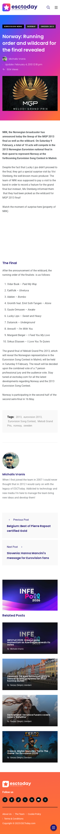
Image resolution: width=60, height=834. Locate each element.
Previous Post (18, 519)
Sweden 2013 (47, 27)
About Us (7, 814)
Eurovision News (13, 27)
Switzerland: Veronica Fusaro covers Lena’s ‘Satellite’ (28, 716)
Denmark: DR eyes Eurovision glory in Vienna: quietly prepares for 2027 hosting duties (28, 678)
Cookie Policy (34, 814)
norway (17, 425)
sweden (28, 425)
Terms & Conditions (13, 818)
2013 (19, 417)
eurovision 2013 (33, 417)
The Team (19, 814)
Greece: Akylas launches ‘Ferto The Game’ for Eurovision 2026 (27, 752)
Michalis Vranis (13, 474)
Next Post (15, 546)
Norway (31, 27)
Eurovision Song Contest (22, 421)
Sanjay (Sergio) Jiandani (21, 685)
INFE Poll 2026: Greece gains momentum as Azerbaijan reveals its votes (28, 642)
